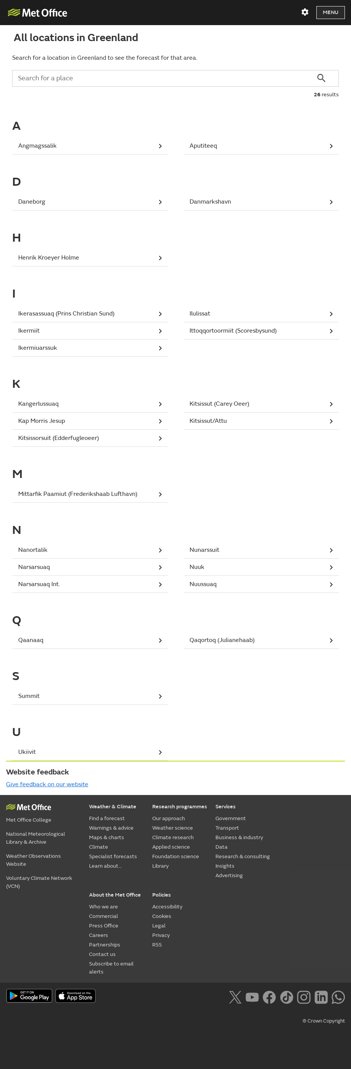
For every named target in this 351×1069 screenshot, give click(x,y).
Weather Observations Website (33, 860)
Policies (161, 895)
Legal (159, 925)
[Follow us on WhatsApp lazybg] (338, 996)
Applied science (171, 847)
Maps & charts (106, 837)
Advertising (229, 875)
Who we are (103, 906)
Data (221, 847)
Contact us (102, 954)
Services (225, 806)
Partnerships (104, 945)
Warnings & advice (111, 828)
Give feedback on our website (47, 784)
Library (160, 866)
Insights (225, 866)
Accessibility (167, 906)
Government (230, 818)
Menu (330, 12)
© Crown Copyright (324, 1021)
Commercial (103, 916)
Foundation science (175, 856)
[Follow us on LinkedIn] (321, 996)
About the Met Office (115, 895)
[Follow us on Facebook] (269, 996)
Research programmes (179, 806)
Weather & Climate (112, 806)
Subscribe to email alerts (111, 968)
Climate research (173, 837)
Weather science (172, 828)
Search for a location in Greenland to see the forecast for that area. (104, 58)
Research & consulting (242, 856)
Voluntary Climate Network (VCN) (39, 882)
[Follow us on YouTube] (252, 996)
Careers (98, 935)
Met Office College (28, 820)
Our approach (168, 818)
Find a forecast (107, 818)
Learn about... (105, 866)
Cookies (161, 916)
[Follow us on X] (235, 996)
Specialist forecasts (113, 856)
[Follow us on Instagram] (303, 996)
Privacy (161, 935)
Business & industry (239, 837)
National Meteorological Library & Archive (35, 838)
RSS (157, 945)
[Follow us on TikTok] (286, 996)
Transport (227, 828)
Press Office (103, 925)
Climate (98, 847)
